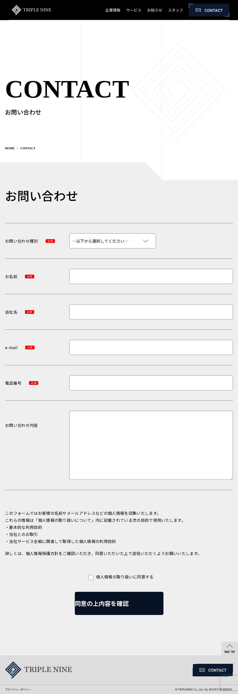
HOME (10, 148)
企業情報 (112, 10)
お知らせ (154, 10)
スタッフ (175, 10)
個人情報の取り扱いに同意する (118, 577)
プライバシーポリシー (18, 689)
